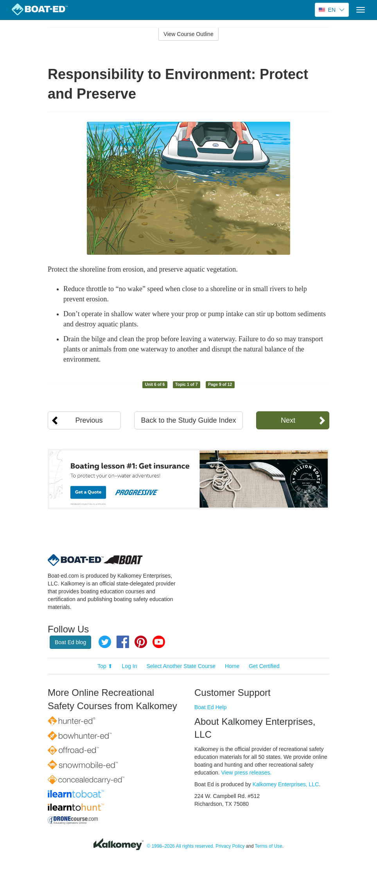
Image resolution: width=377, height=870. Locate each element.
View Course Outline (188, 34)
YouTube (159, 642)
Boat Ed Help (210, 707)
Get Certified (264, 666)
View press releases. (246, 772)
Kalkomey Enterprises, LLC (286, 784)
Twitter (105, 642)
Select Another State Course (180, 666)
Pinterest (141, 642)
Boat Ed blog (70, 642)
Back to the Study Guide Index (188, 420)
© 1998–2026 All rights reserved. (180, 846)
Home (232, 666)
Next (288, 420)
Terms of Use (268, 846)
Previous (89, 420)
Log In (129, 666)
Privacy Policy (229, 846)
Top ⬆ (104, 666)
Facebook (123, 642)
